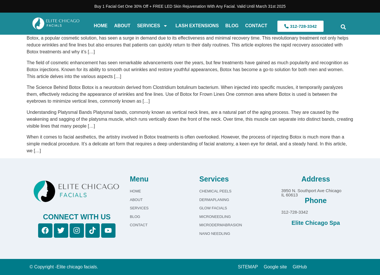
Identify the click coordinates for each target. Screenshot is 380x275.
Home (100, 25)
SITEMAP (248, 266)
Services (152, 26)
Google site (275, 266)
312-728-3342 (294, 212)
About (122, 25)
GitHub (300, 266)
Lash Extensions (196, 25)
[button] (343, 27)
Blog (231, 25)
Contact (256, 25)
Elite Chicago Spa (315, 223)
